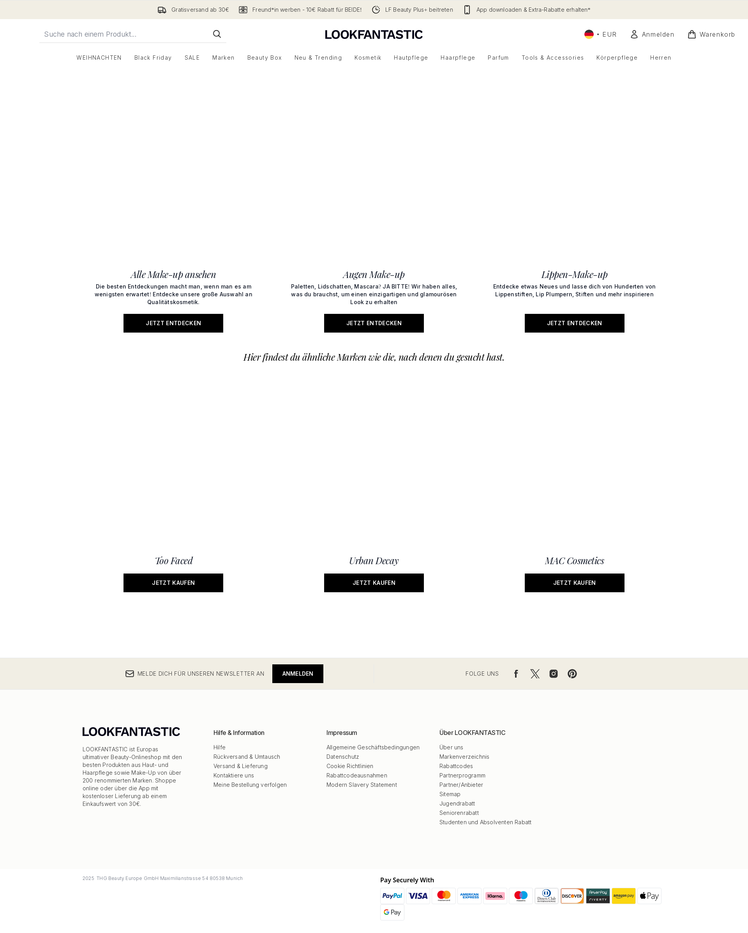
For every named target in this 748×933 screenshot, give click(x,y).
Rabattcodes (456, 766)
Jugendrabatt (457, 803)
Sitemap (449, 794)
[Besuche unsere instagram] (553, 673)
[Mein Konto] (652, 34)
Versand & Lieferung (240, 766)
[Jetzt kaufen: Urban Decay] (374, 487)
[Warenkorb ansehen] (711, 34)
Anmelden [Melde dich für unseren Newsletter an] (298, 673)
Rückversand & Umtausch (246, 756)
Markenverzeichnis (464, 756)
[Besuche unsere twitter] (535, 673)
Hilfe (219, 747)
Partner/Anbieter (461, 784)
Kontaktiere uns (233, 775)
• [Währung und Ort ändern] (600, 34)
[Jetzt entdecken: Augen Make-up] (374, 392)
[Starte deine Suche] (132, 33)
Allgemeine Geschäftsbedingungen (373, 747)
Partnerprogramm (462, 775)
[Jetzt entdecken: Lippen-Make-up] (574, 392)
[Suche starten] (217, 33)
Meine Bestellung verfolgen (250, 784)
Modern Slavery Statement (361, 784)
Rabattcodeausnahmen (356, 775)
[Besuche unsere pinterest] (572, 673)
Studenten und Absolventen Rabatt (485, 822)
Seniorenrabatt (459, 812)
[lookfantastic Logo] (374, 34)
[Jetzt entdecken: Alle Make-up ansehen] (174, 392)
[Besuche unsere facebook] (516, 673)
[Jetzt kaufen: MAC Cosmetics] (574, 487)
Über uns (451, 747)
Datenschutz (342, 756)
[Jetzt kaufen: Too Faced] (174, 487)
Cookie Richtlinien (350, 766)
